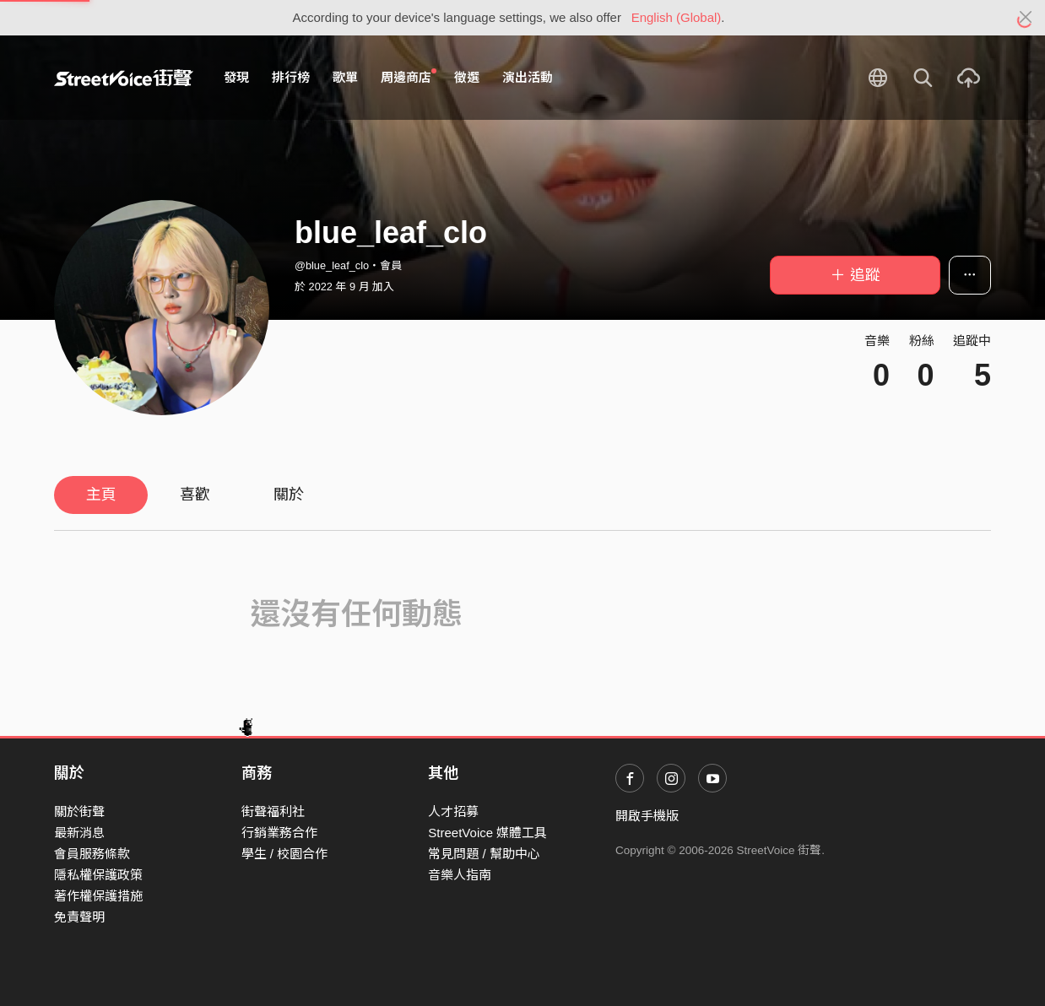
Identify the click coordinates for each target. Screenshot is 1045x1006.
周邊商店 (408, 76)
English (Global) (676, 17)
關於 (288, 494)
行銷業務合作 (279, 832)
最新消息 (79, 832)
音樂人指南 (459, 875)
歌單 (345, 77)
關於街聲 (79, 811)
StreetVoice (123, 77)
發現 (236, 77)
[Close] (1026, 18)
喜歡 (195, 494)
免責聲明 (79, 917)
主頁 (101, 494)
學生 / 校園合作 (284, 853)
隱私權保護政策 (98, 875)
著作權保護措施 (98, 896)
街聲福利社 (273, 811)
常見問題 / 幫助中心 (484, 853)
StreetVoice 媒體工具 (487, 832)
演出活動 (527, 77)
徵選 (466, 77)
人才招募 (453, 811)
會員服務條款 (92, 853)
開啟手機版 (647, 816)
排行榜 (291, 77)
